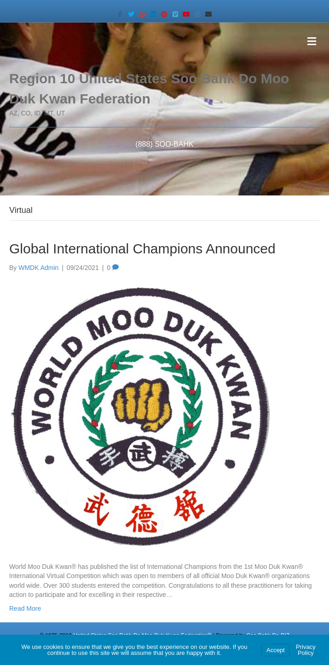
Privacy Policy (306, 649)
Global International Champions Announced (142, 248)
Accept (275, 650)
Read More (25, 608)
